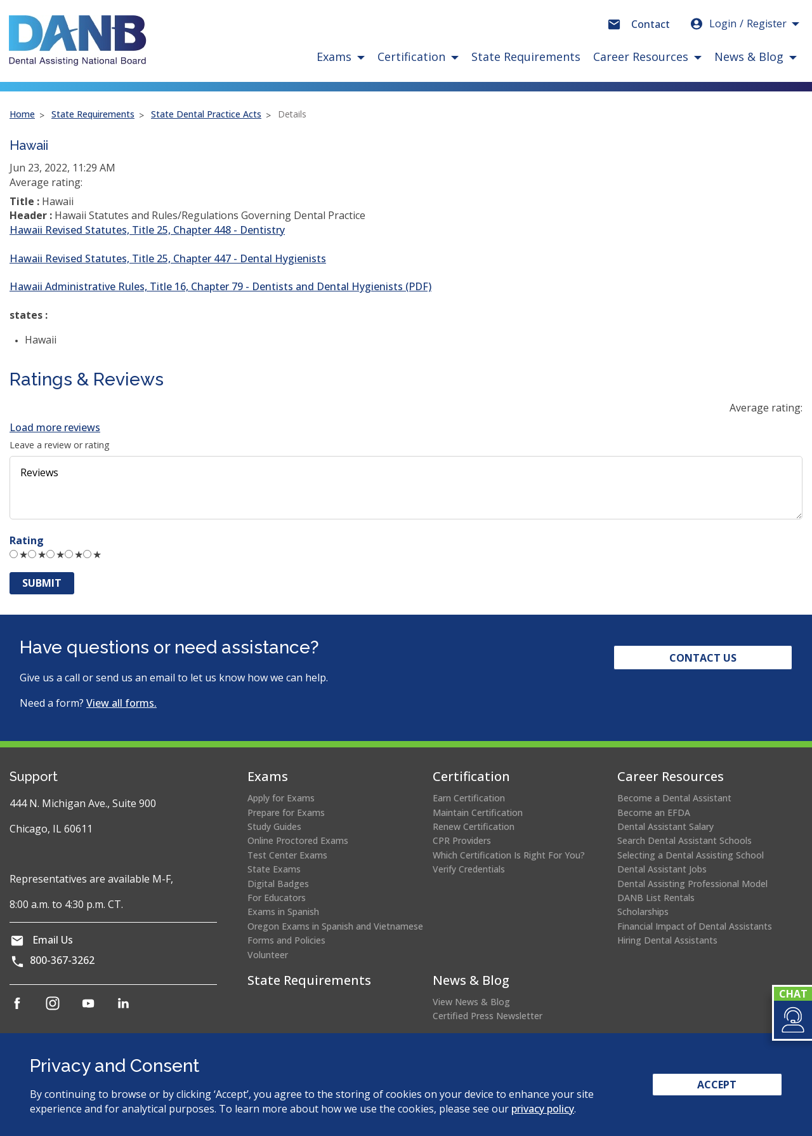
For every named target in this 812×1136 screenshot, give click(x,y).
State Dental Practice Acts (206, 114)
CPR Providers (462, 840)
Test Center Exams (287, 855)
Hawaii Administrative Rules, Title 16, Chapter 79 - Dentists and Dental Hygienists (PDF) (220, 286)
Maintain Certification (478, 812)
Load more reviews (55, 427)
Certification (471, 776)
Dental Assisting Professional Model (692, 884)
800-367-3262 (62, 960)
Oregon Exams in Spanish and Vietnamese (335, 926)
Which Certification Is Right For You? (509, 855)
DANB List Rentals (656, 898)
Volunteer (267, 955)
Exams (267, 776)
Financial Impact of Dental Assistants (694, 926)
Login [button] (738, 23)
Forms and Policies (286, 940)
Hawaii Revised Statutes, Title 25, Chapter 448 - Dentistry (147, 230)
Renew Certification (473, 826)
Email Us (52, 940)
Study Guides (274, 826)
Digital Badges (278, 884)
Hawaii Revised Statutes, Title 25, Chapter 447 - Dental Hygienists (168, 258)
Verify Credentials (469, 869)
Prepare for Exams (286, 812)
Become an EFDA (653, 812)
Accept (717, 1085)
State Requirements (525, 56)
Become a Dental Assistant (674, 798)
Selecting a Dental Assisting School (690, 855)
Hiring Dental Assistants (667, 940)
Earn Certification (469, 798)
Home (22, 114)
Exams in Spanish (283, 911)
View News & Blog (471, 1002)
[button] (792, 1020)
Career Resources (670, 776)
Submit (42, 583)
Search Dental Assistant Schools (684, 840)
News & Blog (471, 980)
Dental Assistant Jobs (662, 869)
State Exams (274, 869)
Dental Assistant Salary (665, 826)
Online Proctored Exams (297, 840)
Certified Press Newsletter (487, 1016)
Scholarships (643, 911)
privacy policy (542, 1109)
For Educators (276, 898)
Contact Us (703, 658)
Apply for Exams (281, 798)
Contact (650, 24)
